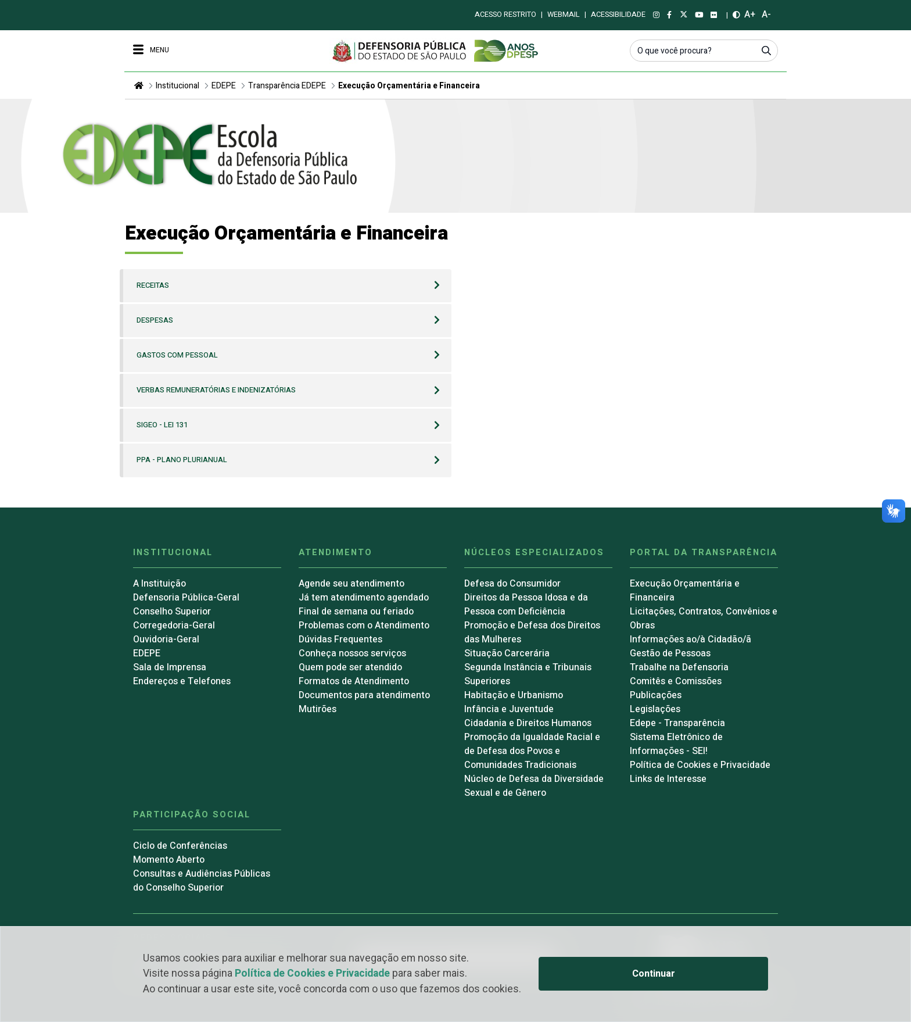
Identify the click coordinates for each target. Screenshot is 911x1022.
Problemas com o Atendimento (364, 626)
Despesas (155, 320)
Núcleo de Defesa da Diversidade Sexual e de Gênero (534, 786)
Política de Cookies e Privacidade (312, 973)
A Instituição (159, 584)
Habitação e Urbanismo (513, 695)
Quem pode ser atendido (350, 667)
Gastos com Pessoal (177, 355)
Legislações (655, 709)
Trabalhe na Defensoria (679, 667)
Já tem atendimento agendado (364, 598)
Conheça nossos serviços (352, 653)
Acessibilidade (618, 14)
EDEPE (223, 86)
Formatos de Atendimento (354, 681)
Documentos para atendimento (364, 695)
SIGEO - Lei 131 (162, 425)
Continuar (653, 974)
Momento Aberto (169, 860)
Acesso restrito (505, 14)
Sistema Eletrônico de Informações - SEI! (676, 744)
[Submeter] (766, 50)
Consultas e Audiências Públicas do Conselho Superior (201, 881)
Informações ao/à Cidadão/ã (690, 639)
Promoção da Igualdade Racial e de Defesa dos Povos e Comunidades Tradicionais (532, 751)
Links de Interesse (668, 779)
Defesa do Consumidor (512, 584)
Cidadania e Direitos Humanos (527, 723)
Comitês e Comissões (676, 681)
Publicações (656, 695)
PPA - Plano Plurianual (182, 460)
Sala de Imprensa (169, 667)
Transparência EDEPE (287, 86)
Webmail (563, 14)
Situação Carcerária (507, 653)
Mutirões (317, 709)
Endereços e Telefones (182, 681)
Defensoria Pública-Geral (186, 598)
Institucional (177, 86)
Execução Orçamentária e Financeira (409, 86)
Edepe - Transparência (677, 723)
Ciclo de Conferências (180, 846)
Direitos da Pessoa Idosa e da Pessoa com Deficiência (526, 605)
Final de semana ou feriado (356, 612)
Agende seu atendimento (351, 584)
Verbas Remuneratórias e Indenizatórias (216, 390)
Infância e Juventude (509, 709)
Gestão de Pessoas (670, 653)
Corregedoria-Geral (174, 626)
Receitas (153, 285)
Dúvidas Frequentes (340, 639)
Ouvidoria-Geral (166, 639)
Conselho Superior (172, 612)
